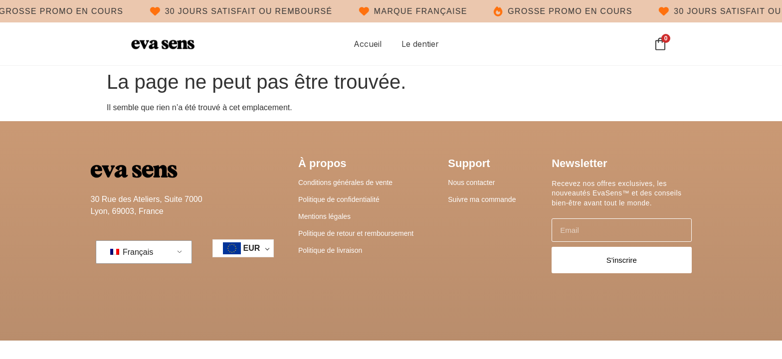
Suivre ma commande (482, 199)
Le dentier (420, 44)
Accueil (368, 44)
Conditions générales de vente (345, 182)
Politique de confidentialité (339, 199)
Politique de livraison (330, 250)
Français (132, 252)
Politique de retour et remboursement (355, 233)
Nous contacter (471, 182)
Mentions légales (324, 216)
